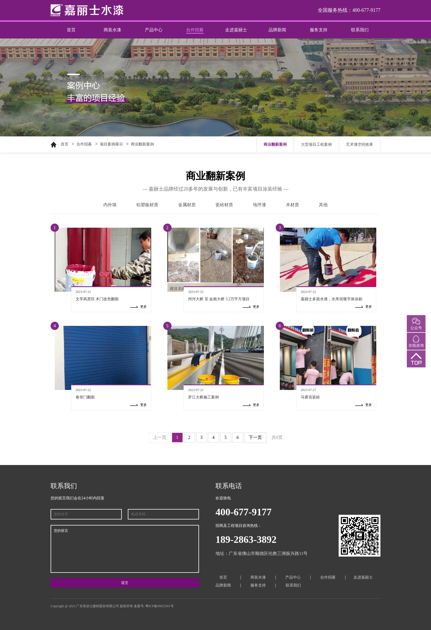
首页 (71, 29)
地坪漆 (259, 204)
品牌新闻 (277, 29)
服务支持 (318, 29)
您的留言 (125, 549)
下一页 (255, 437)
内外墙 (110, 204)
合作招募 (195, 29)
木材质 (292, 204)
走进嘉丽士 (236, 29)
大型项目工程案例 (316, 144)
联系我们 (360, 29)
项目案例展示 (111, 144)
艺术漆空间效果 (359, 144)
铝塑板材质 (147, 204)
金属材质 (187, 204)
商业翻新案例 (142, 144)
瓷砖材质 (224, 204)
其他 (323, 204)
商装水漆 (112, 29)
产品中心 (153, 29)
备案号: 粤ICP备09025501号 (154, 606)
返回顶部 (416, 363)
